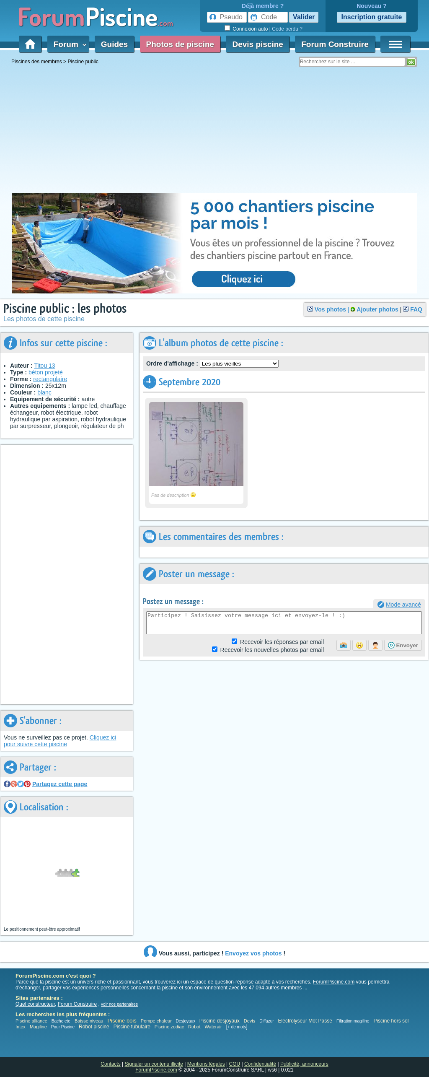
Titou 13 (44, 365)
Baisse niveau (89, 1020)
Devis (250, 1020)
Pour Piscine (63, 1027)
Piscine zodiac (169, 1026)
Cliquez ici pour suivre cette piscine (60, 740)
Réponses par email (282, 641)
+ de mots (236, 1027)
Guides (114, 44)
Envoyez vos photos (253, 953)
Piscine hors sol (390, 1021)
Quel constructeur (35, 1004)
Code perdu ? (287, 29)
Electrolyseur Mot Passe (305, 1021)
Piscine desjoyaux (219, 1021)
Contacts (110, 1064)
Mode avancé (403, 604)
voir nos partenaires (119, 1004)
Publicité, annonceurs (304, 1064)
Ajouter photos (377, 309)
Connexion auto (250, 29)
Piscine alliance (31, 1020)
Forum (68, 44)
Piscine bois (121, 1020)
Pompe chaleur (157, 1020)
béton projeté (45, 372)
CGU (234, 1064)
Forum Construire (334, 44)
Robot (194, 1026)
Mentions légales (206, 1064)
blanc (44, 392)
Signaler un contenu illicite (154, 1064)
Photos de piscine (180, 44)
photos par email (272, 649)
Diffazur (266, 1021)
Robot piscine (94, 1027)
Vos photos (330, 309)
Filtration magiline (352, 1021)
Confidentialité (260, 1064)
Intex (21, 1026)
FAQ (416, 309)
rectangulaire (50, 379)
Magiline (38, 1026)
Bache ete (61, 1021)
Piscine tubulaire (132, 1027)
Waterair (213, 1026)
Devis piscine (257, 44)
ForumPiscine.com (333, 982)
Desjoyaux (186, 1021)
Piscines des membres (36, 62)
